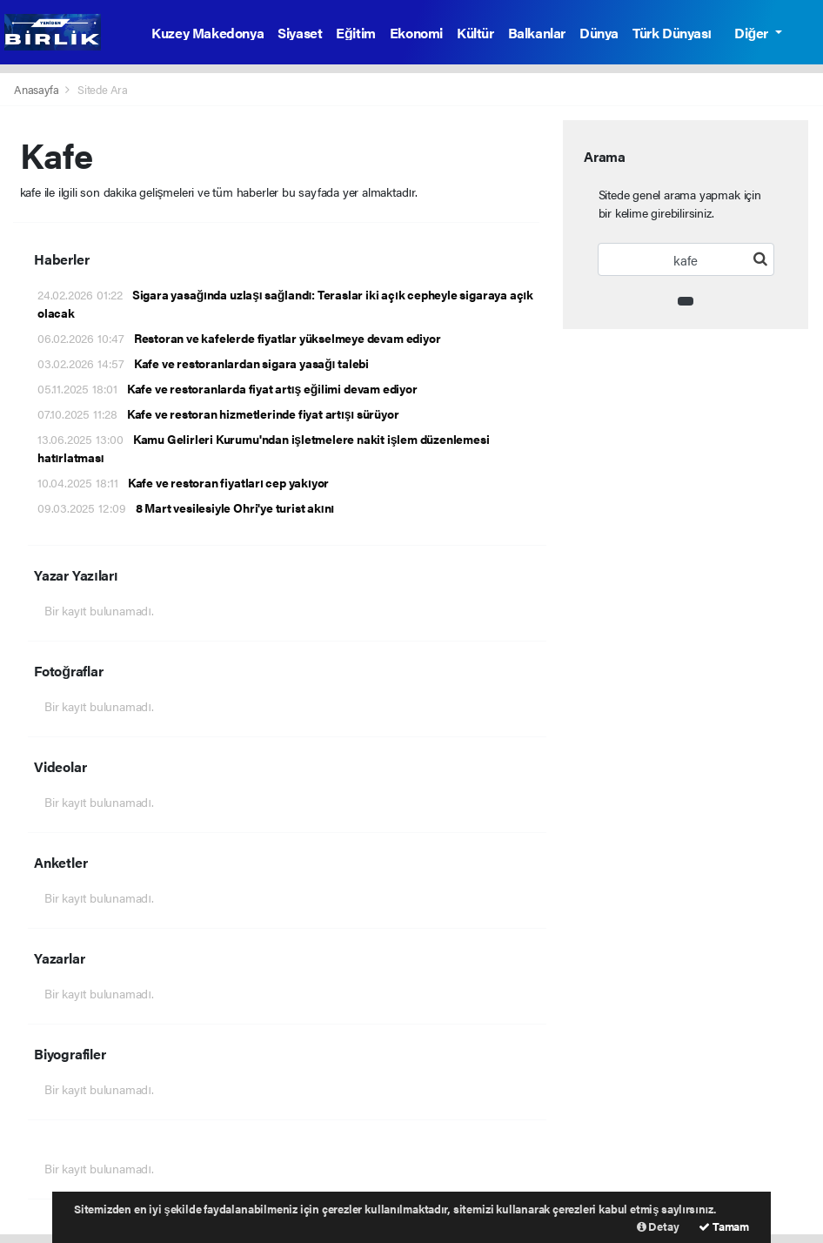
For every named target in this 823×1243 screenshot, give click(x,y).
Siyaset (300, 33)
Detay (658, 1226)
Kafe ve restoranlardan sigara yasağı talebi (203, 363)
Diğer (752, 33)
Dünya (599, 33)
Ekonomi (416, 33)
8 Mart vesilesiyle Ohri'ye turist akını (185, 507)
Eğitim (355, 33)
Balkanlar (536, 33)
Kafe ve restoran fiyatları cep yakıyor (183, 482)
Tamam (724, 1226)
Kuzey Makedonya (207, 33)
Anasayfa (37, 89)
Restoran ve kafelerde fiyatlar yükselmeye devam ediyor (238, 337)
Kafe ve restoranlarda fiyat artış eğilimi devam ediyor (227, 388)
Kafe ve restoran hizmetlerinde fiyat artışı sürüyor (218, 413)
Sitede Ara (102, 89)
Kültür (475, 33)
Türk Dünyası (672, 33)
